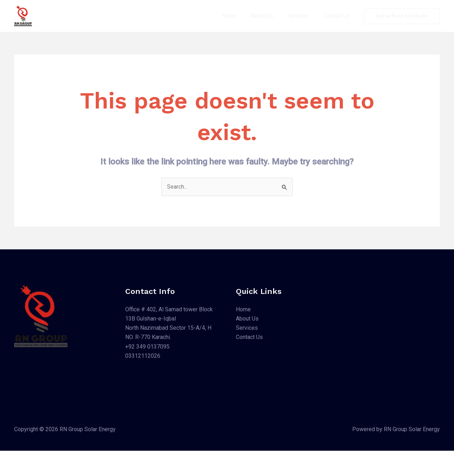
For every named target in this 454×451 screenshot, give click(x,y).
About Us (268, 15)
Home (238, 15)
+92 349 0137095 (147, 347)
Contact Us (337, 15)
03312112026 (142, 356)
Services (302, 15)
